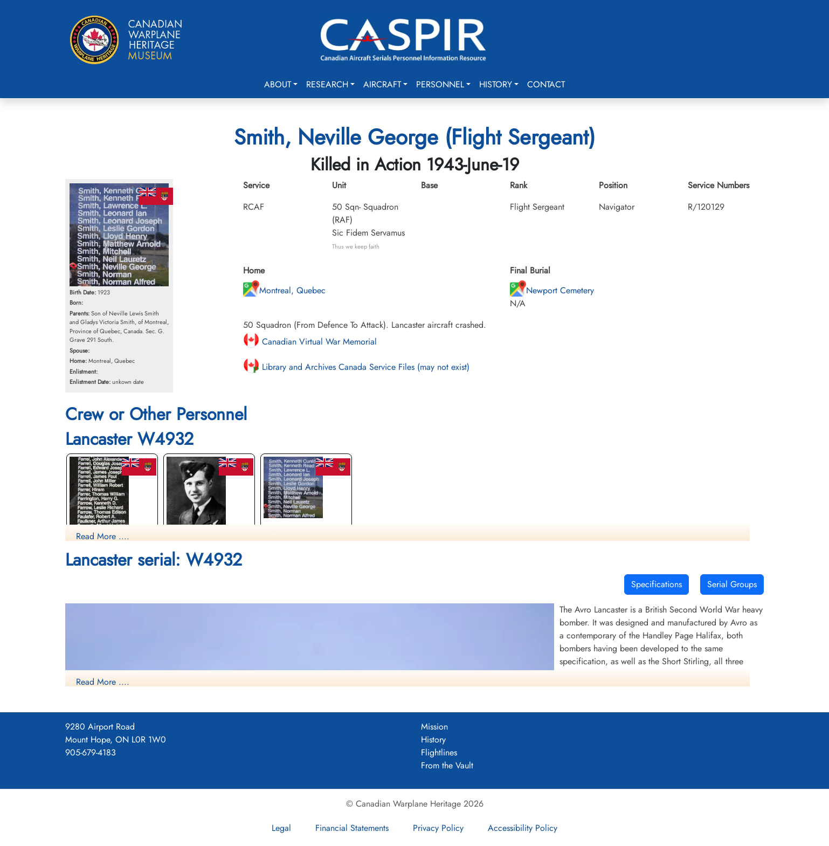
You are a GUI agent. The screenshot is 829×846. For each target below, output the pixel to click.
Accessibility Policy (522, 828)
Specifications (656, 584)
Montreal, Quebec (284, 290)
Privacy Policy (438, 828)
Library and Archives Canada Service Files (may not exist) (356, 367)
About (277, 84)
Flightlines (439, 752)
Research (327, 84)
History (495, 84)
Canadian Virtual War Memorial (310, 341)
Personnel (440, 84)
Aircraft (382, 84)
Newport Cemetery (552, 290)
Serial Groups (732, 584)
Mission (434, 726)
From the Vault (447, 765)
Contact (546, 84)
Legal (281, 828)
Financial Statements (352, 828)
